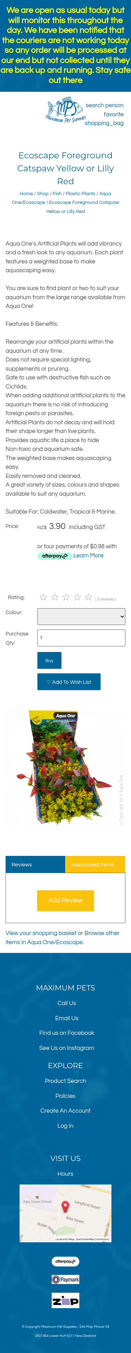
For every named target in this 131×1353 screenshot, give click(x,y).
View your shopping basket (41, 933)
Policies (66, 1096)
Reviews (22, 864)
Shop (43, 193)
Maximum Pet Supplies (59, 1326)
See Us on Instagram (66, 1048)
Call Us (67, 1003)
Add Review (65, 900)
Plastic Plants (80, 193)
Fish (57, 193)
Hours (65, 1174)
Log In (66, 1126)
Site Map (86, 1326)
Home (26, 193)
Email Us (66, 1018)
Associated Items (92, 864)
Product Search (65, 1081)
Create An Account (66, 1111)
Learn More (88, 555)
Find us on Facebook (66, 1033)
